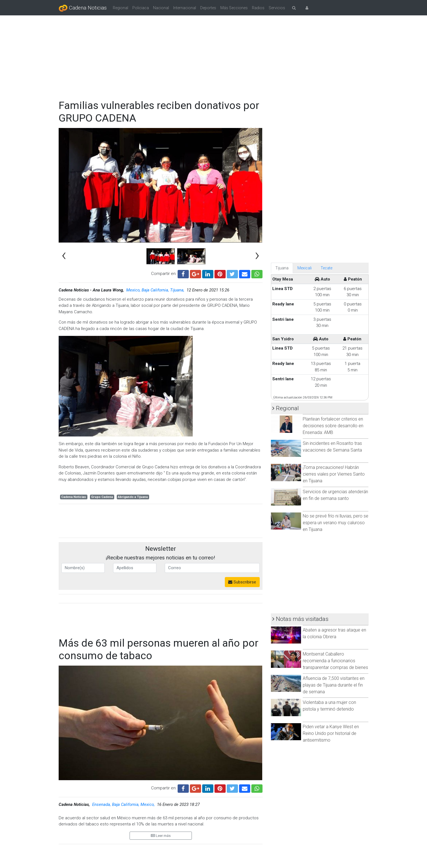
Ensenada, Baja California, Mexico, (124, 804)
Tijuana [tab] (281, 268)
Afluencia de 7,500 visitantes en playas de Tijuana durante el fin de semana (333, 685)
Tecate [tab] (326, 268)
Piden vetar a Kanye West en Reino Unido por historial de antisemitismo (331, 733)
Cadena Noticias (83, 8)
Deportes (208, 8)
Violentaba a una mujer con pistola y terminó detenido (329, 706)
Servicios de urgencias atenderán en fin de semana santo (335, 495)
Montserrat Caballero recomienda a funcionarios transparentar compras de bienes (335, 660)
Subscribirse (242, 582)
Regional (120, 8)
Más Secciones (234, 8)
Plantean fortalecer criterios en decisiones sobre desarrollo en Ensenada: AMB (333, 425)
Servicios (277, 8)
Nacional (161, 8)
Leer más (161, 836)
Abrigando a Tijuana (133, 497)
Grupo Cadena (102, 497)
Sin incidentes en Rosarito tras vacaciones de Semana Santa (332, 447)
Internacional (184, 8)
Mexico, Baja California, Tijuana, (155, 290)
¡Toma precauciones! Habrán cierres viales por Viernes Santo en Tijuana (334, 474)
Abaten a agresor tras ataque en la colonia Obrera (334, 633)
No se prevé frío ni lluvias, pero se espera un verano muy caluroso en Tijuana (335, 522)
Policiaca (140, 8)
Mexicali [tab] (304, 268)
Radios (258, 8)
